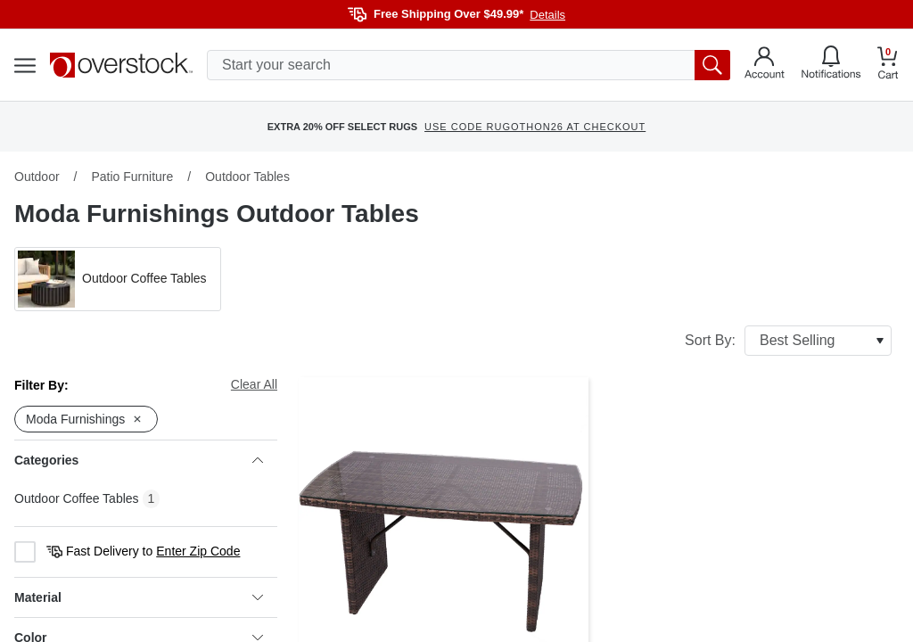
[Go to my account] (764, 65)
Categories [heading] (138, 460)
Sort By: (788, 340)
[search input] (468, 65)
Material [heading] (138, 597)
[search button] (712, 65)
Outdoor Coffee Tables (76, 498)
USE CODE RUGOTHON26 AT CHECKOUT (535, 126)
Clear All (254, 384)
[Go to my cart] (888, 65)
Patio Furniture (132, 176)
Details (547, 14)
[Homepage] (121, 65)
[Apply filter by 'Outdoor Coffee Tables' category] (117, 279)
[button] (117, 279)
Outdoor (37, 176)
